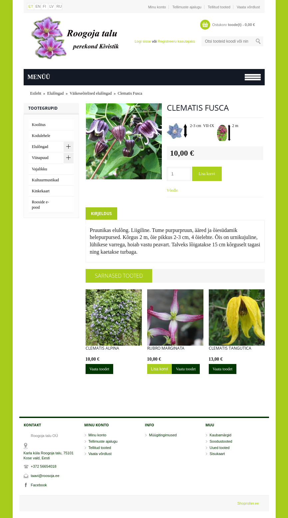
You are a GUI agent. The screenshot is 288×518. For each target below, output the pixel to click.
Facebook (39, 485)
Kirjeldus (101, 213)
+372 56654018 (44, 466)
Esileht (35, 93)
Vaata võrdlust (248, 7)
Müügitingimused (163, 435)
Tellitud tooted (219, 7)
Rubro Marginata (165, 348)
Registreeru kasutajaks (176, 41)
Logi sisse (143, 41)
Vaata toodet (100, 369)
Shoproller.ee (248, 503)
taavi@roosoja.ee (45, 476)
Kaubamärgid (220, 435)
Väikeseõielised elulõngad (91, 93)
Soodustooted (221, 441)
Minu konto (157, 7)
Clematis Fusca (130, 93)
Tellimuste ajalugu (186, 7)
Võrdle (172, 190)
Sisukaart (217, 454)
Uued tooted (220, 448)
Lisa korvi (207, 173)
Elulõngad (55, 93)
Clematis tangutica (230, 348)
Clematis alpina (102, 348)
